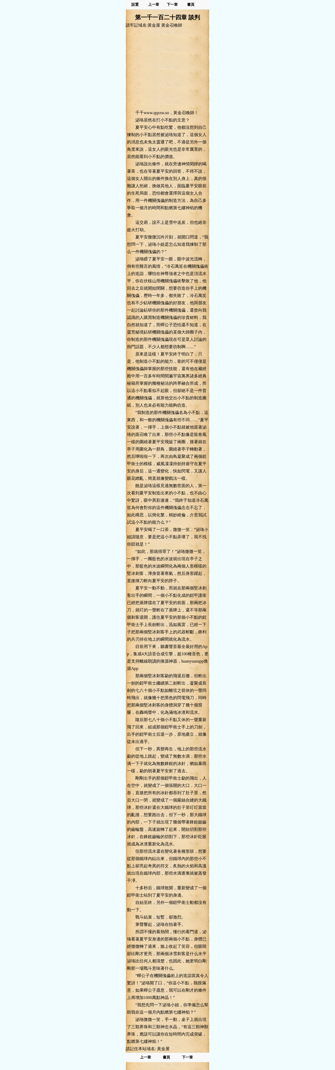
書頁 (190, 5)
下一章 (172, 5)
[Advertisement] (167, 68)
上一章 (153, 5)
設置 (135, 5)
